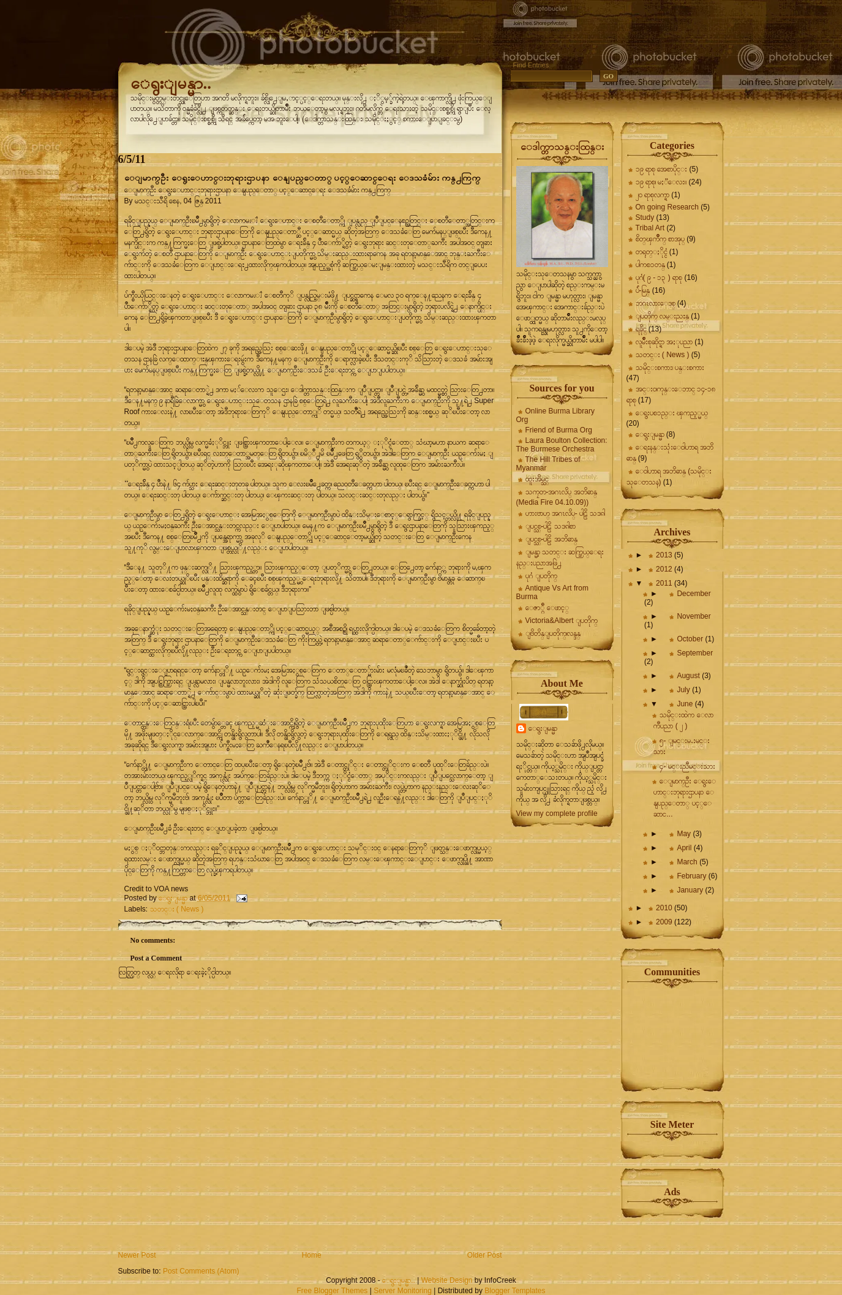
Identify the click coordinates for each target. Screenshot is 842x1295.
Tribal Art (650, 228)
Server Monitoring (403, 1290)
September (695, 653)
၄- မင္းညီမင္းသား (687, 766)
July (684, 689)
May (685, 833)
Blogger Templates (514, 1290)
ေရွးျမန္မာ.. (171, 83)
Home (311, 1255)
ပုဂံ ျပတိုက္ (541, 576)
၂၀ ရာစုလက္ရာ (652, 195)
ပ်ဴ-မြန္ (643, 290)
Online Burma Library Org (555, 415)
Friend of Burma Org (558, 430)
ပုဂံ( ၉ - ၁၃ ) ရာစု (659, 277)
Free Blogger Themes (331, 1290)
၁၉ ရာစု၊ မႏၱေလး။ (661, 182)
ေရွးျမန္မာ (542, 728)
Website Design (447, 1280)
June (685, 704)
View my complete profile (557, 813)
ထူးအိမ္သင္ (537, 479)
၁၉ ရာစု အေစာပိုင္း (662, 169)
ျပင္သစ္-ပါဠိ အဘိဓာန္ (551, 539)
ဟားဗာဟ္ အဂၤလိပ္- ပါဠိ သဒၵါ (565, 513)
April (685, 848)
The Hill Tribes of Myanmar (548, 463)
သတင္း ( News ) (177, 909)
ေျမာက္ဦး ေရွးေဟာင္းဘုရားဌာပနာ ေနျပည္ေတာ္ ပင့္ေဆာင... (684, 797)
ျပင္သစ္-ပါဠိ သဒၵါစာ (550, 526)
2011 (665, 583)
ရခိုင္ (641, 329)
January (691, 890)
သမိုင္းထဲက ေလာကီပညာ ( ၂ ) (683, 720)
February (692, 876)
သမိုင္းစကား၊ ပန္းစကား (670, 367)
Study (645, 217)
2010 (665, 908)
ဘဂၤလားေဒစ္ (655, 303)
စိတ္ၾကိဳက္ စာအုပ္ (660, 239)
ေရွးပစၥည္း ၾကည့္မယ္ (672, 413)
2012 (665, 569)
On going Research (667, 207)
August (689, 675)
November (693, 616)
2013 (665, 555)
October (691, 639)
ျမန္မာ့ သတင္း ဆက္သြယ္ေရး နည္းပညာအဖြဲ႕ (560, 557)
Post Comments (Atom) (201, 1271)
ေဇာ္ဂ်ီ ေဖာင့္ (547, 607)
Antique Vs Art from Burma (552, 592)
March (688, 862)
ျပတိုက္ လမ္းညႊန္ (662, 316)
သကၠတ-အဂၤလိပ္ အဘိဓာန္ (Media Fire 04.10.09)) (556, 497)
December (693, 593)
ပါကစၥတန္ (650, 264)
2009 (665, 922)
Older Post (484, 1255)
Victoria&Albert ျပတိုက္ (561, 620)
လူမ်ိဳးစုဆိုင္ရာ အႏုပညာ (664, 342)
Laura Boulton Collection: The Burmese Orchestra (561, 444)
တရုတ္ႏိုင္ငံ (651, 251)
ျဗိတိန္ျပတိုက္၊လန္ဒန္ (553, 633)
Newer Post (137, 1255)
